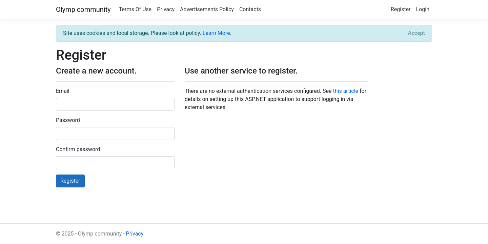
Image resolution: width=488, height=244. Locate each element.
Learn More (216, 33)
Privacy (166, 9)
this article (345, 91)
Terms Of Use (135, 9)
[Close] (416, 33)
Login (422, 9)
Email (62, 91)
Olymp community (83, 9)
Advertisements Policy (207, 9)
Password (68, 120)
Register (401, 9)
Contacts (250, 9)
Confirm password (78, 149)
